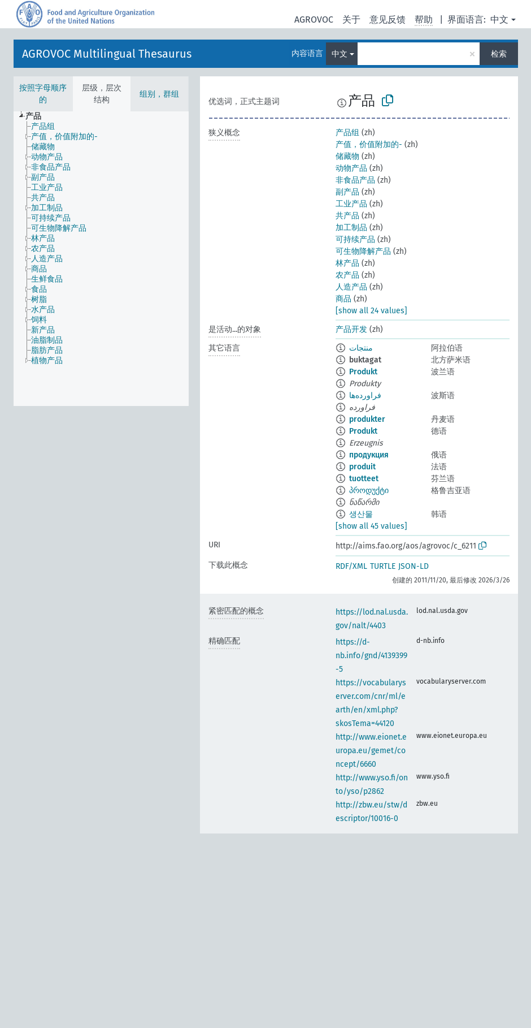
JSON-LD (413, 566)
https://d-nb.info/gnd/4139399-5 (371, 655)
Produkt (363, 372)
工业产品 (351, 204)
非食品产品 (355, 180)
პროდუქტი (369, 490)
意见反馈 (387, 19)
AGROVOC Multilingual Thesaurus (106, 54)
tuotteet (363, 478)
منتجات (361, 348)
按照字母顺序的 (43, 94)
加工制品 (351, 227)
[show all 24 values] (371, 311)
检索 (499, 54)
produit (362, 467)
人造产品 (351, 287)
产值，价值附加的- (369, 144)
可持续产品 (355, 239)
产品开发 (351, 329)
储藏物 (347, 156)
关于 (351, 19)
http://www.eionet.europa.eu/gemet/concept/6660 (371, 750)
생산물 (361, 514)
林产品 (347, 263)
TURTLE (382, 566)
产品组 (347, 132)
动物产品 (351, 168)
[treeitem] (38, 116)
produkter (367, 419)
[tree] (101, 258)
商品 (343, 299)
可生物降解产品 (363, 251)
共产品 (347, 216)
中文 (499, 19)
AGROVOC (313, 19)
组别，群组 (159, 94)
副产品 (347, 192)
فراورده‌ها (365, 395)
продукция (369, 455)
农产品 (347, 275)
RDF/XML (351, 566)
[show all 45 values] (371, 526)
